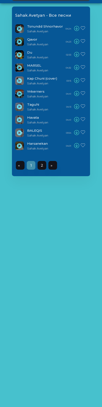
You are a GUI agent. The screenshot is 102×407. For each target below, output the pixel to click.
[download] (76, 28)
